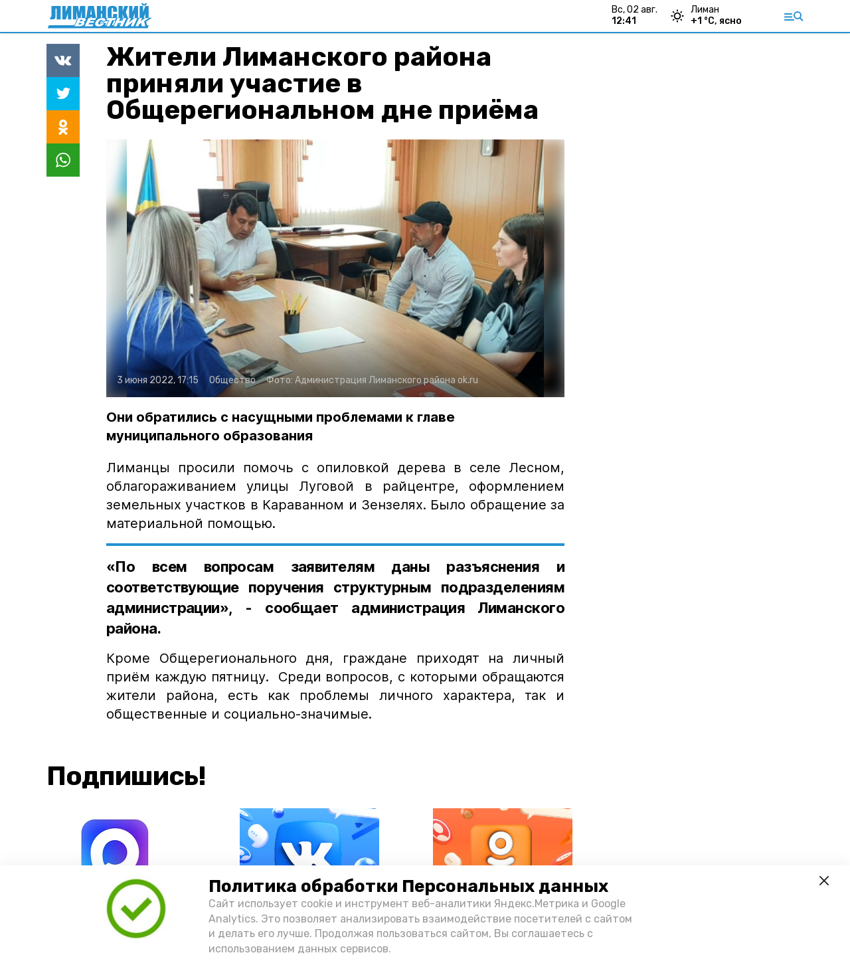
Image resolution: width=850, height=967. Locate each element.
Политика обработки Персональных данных (408, 886)
